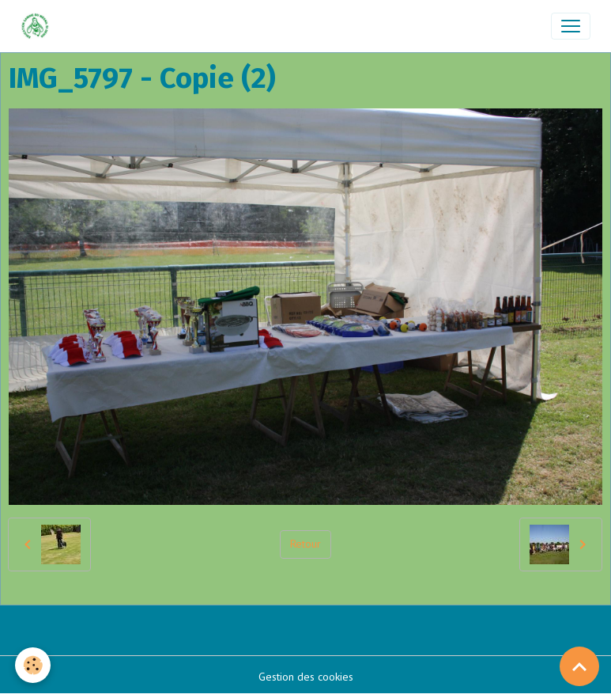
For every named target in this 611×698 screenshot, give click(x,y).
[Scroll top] (579, 666)
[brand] (38, 26)
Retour (305, 544)
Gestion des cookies (305, 677)
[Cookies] (33, 665)
